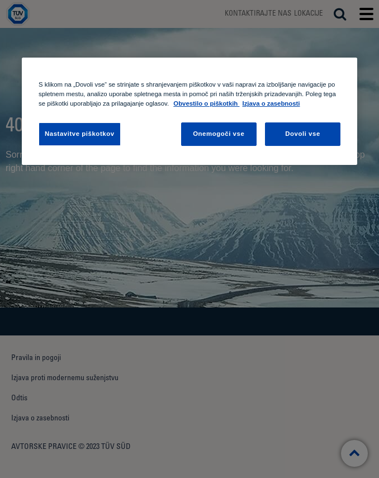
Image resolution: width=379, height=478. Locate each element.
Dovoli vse (302, 133)
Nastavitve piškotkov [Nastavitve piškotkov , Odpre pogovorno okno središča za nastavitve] (80, 133)
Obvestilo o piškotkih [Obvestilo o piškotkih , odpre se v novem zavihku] (206, 103)
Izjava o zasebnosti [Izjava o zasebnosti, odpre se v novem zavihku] (271, 103)
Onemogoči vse (218, 133)
